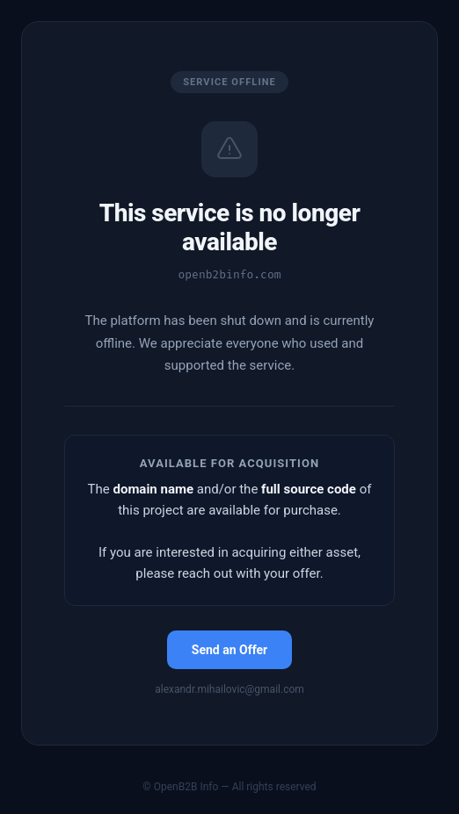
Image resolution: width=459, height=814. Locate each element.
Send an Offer (229, 650)
